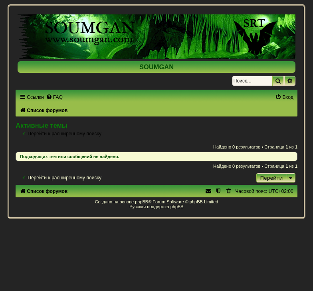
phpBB (141, 201)
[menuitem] (54, 97)
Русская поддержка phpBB (156, 206)
